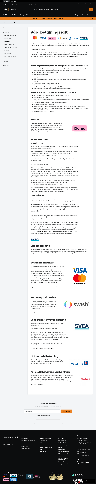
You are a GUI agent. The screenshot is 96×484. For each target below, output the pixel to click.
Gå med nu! (66, 411)
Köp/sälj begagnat (63, 445)
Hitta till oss (61, 438)
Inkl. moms (6, 1)
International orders (10, 56)
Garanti (6, 50)
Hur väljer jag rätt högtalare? (63, 458)
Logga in (60, 447)
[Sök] (48, 9)
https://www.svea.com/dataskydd (42, 231)
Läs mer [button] (89, 15)
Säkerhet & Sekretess (10, 47)
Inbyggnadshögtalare (64, 454)
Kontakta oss (78, 4)
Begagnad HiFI (24, 15)
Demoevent (61, 449)
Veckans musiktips (88, 4)
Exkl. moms (13, 1)
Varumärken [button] (69, 15)
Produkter (6, 15)
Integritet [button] (61, 462)
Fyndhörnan (15, 15)
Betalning (12, 22)
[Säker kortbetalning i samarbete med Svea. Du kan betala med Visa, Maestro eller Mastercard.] (6, 475)
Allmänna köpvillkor (10, 35)
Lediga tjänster (62, 443)
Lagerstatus (7, 38)
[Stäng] (92, 18)
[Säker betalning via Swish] (20, 475)
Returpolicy (7, 53)
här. (52, 348)
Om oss (5, 28)
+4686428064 (25, 438)
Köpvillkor (6, 32)
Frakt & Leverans (9, 44)
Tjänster (5, 61)
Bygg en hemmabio (63, 456)
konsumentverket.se (73, 56)
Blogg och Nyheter (80, 15)
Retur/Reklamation (63, 464)
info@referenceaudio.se (28, 440)
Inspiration (6, 65)
